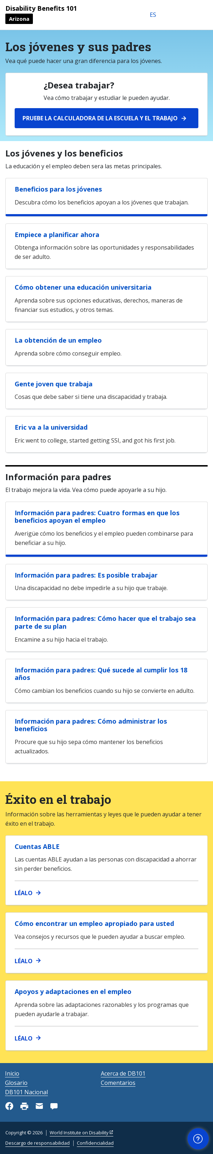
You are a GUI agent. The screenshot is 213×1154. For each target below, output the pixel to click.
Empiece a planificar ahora (57, 234)
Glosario (16, 1083)
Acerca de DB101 (123, 1073)
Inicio (12, 1073)
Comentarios (118, 1083)
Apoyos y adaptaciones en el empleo (73, 991)
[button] (198, 1139)
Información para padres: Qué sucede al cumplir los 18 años (101, 674)
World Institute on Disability (79, 1132)
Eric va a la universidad (51, 427)
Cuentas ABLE (37, 846)
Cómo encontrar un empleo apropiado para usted (94, 923)
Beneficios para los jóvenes (58, 189)
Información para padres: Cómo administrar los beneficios (91, 725)
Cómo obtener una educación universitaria (83, 287)
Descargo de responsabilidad (37, 1143)
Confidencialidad (95, 1143)
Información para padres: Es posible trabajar (86, 575)
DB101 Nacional (26, 1092)
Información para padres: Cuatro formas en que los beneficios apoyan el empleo (97, 516)
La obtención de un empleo (58, 340)
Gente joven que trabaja (54, 384)
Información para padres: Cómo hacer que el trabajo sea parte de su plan (105, 622)
